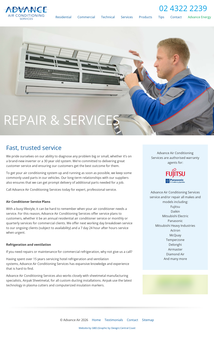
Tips (161, 17)
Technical (108, 17)
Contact (176, 17)
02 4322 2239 (180, 8)
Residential (63, 17)
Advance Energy (199, 17)
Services (127, 17)
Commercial (86, 17)
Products (145, 17)
